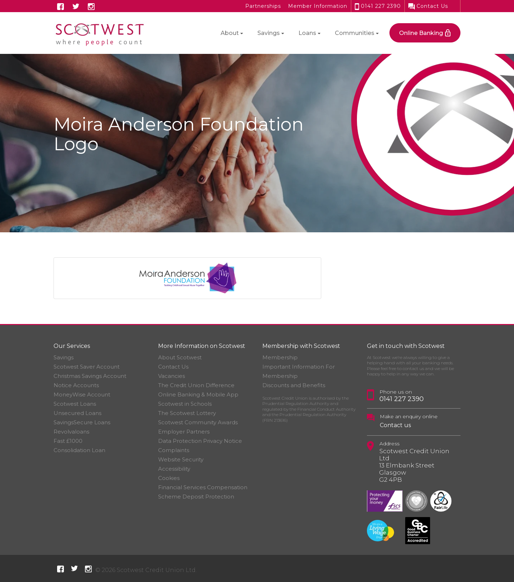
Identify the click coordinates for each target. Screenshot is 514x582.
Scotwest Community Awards (198, 422)
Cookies (169, 478)
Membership (280, 357)
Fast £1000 (68, 440)
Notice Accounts (76, 385)
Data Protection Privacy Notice (200, 440)
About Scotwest (180, 357)
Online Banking (421, 33)
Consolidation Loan (79, 450)
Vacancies (171, 376)
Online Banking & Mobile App (198, 394)
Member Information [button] (317, 6)
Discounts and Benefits (293, 385)
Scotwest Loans (75, 403)
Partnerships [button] (263, 6)
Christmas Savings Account (90, 376)
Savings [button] (268, 33)
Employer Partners (184, 431)
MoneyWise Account (82, 394)
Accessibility (174, 468)
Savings (64, 357)
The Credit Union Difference (196, 385)
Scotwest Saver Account (87, 366)
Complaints (173, 450)
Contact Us (428, 6)
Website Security (180, 459)
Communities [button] (354, 33)
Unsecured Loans (77, 413)
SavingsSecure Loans (82, 422)
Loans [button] (307, 33)
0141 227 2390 (378, 6)
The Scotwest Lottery (187, 413)
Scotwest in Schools (185, 403)
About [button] (230, 33)
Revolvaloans (71, 431)
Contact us (395, 425)
